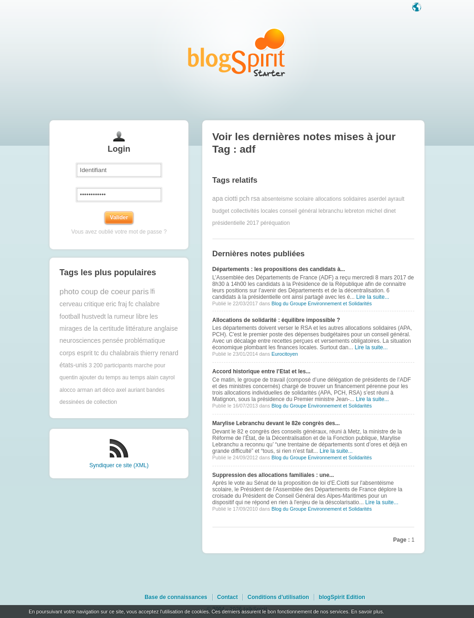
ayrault (396, 199)
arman (85, 390)
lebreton (354, 211)
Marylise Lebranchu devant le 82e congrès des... (276, 423)
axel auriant (130, 390)
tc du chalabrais (116, 353)
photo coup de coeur (95, 291)
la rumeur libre (127, 316)
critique (94, 304)
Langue (417, 7)
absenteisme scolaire (288, 199)
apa (217, 198)
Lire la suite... (372, 297)
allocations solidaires (341, 199)
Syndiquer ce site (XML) (119, 465)
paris (140, 291)
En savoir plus (366, 611)
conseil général (298, 211)
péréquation (275, 223)
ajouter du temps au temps (112, 377)
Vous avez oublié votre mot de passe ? (119, 232)
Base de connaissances (175, 597)
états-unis (73, 365)
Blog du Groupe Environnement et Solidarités (321, 303)
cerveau (71, 304)
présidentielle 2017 (235, 223)
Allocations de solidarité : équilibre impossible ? (276, 320)
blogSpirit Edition (342, 597)
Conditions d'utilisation (278, 597)
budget (221, 211)
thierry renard (159, 353)
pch (244, 198)
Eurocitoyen (284, 354)
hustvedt (93, 316)
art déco (104, 390)
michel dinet (381, 211)
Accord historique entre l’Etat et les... (261, 371)
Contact (227, 597)
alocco (68, 390)
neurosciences (80, 340)
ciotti (231, 198)
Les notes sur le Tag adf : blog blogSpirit (237, 52)
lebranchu (330, 211)
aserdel (377, 199)
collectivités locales (254, 211)
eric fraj (116, 304)
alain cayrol (161, 377)
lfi (152, 291)
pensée (112, 340)
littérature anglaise (152, 328)
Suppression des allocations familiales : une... (273, 475)
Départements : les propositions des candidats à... (278, 269)
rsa (255, 198)
